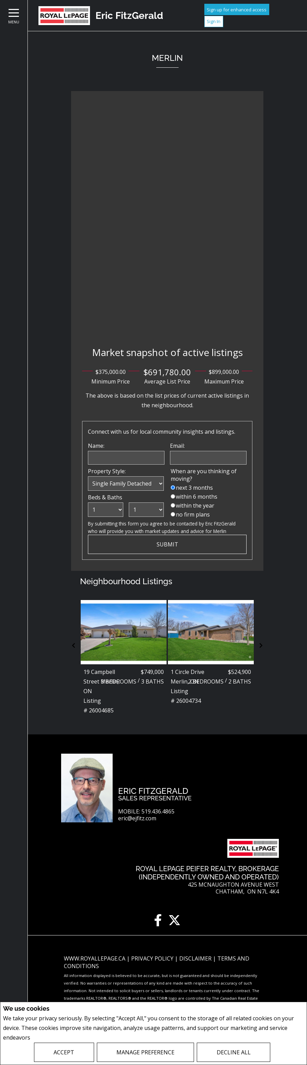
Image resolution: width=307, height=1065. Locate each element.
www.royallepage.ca (94, 958)
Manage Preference (145, 1052)
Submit (167, 544)
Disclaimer (196, 958)
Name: (96, 446)
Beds (94, 497)
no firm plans (193, 514)
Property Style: (107, 471)
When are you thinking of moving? (204, 474)
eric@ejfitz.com (137, 818)
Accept (64, 1052)
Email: (177, 446)
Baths (114, 497)
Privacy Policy (50, 1037)
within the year (195, 505)
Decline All (234, 1052)
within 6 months (196, 496)
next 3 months (194, 487)
